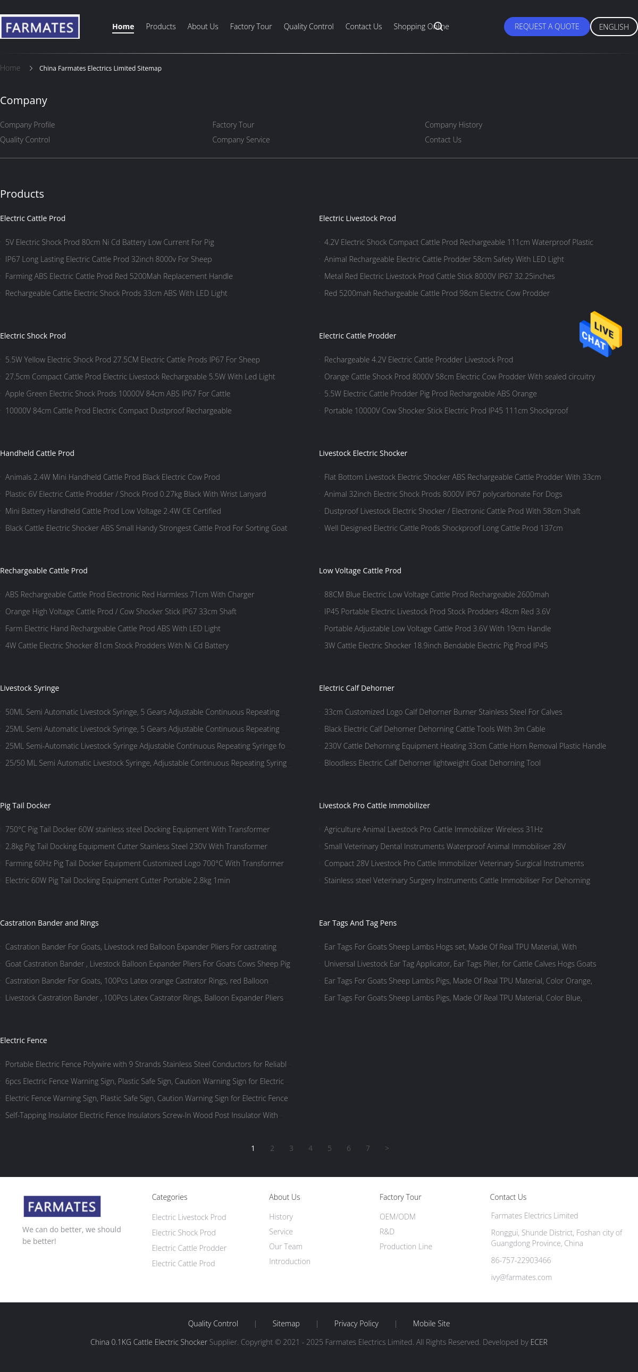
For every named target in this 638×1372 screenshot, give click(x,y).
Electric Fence (23, 1040)
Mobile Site (431, 1323)
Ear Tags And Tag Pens (358, 923)
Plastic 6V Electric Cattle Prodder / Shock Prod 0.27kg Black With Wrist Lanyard (135, 494)
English (614, 27)
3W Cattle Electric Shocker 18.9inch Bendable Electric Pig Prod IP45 (436, 645)
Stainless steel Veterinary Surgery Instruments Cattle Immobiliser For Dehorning (457, 880)
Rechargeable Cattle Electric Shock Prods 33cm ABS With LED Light (116, 293)
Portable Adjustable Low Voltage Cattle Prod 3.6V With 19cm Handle (437, 628)
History (281, 1217)
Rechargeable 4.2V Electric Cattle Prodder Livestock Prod (418, 359)
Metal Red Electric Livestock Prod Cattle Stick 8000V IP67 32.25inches (439, 276)
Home (123, 26)
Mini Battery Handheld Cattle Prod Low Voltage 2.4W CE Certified (113, 511)
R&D (387, 1231)
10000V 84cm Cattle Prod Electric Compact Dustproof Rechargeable (118, 410)
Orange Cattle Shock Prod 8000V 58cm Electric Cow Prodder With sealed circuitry (459, 376)
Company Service (241, 139)
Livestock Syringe (29, 688)
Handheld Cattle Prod (37, 453)
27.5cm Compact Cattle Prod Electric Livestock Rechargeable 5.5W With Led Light (140, 376)
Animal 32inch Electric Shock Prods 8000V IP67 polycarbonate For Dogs (443, 494)
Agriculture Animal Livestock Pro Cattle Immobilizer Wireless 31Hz (433, 829)
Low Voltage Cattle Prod (360, 570)
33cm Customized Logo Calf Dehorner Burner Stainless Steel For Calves (443, 712)
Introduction (289, 1261)
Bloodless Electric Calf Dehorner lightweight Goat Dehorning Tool (432, 763)
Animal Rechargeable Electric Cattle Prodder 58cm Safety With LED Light (444, 259)
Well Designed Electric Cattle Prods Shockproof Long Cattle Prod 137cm (443, 528)
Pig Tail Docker (25, 805)
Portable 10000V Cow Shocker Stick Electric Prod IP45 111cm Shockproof (446, 410)
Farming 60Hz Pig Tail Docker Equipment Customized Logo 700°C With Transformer (144, 863)
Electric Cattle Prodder (357, 336)
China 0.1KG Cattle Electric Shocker (148, 1342)
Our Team (286, 1246)
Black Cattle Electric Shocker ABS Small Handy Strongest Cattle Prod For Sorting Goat (146, 528)
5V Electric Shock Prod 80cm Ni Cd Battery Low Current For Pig (109, 242)
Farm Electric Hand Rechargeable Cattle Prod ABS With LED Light (113, 628)
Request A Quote (547, 26)
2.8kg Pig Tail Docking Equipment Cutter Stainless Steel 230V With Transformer (136, 846)
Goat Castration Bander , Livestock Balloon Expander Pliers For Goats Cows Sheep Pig (147, 964)
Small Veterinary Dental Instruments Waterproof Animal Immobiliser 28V (445, 846)
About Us (203, 26)
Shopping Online (421, 26)
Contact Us (364, 26)
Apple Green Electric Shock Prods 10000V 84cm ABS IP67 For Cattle (118, 393)
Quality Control (309, 26)
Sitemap (286, 1323)
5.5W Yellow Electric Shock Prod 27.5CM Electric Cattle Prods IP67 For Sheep (132, 359)
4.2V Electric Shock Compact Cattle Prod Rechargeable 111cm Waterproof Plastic (458, 242)
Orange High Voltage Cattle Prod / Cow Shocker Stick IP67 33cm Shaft (121, 611)
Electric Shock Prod (33, 336)
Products (160, 26)
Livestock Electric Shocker (363, 453)
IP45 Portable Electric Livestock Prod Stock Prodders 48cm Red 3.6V (437, 611)
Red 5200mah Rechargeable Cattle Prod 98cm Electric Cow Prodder (437, 293)
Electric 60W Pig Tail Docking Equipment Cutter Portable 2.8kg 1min (117, 880)
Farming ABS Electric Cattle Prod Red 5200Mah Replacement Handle (119, 276)
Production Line (406, 1246)
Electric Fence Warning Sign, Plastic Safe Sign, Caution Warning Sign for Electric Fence (146, 1098)
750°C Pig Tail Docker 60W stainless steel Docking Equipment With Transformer (137, 829)
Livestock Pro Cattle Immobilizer (374, 805)
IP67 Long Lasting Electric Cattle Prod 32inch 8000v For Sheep (108, 259)
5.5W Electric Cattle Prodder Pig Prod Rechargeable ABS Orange (430, 393)
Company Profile (27, 125)
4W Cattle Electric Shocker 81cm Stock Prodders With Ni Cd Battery (117, 645)
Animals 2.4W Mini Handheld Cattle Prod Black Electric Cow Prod (112, 477)
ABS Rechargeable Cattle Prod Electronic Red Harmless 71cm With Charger (129, 594)
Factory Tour (251, 26)
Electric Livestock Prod (357, 218)
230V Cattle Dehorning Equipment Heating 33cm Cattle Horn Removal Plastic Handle (465, 746)
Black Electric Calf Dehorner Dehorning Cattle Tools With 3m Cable (434, 729)
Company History (453, 125)
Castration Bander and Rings (49, 923)
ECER (538, 1342)
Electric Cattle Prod (32, 218)
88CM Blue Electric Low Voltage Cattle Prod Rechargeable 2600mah (436, 594)
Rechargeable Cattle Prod (44, 570)
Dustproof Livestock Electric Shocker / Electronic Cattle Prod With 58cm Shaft (452, 511)
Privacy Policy (356, 1323)
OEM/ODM (398, 1217)
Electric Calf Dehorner (356, 688)
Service (281, 1231)
